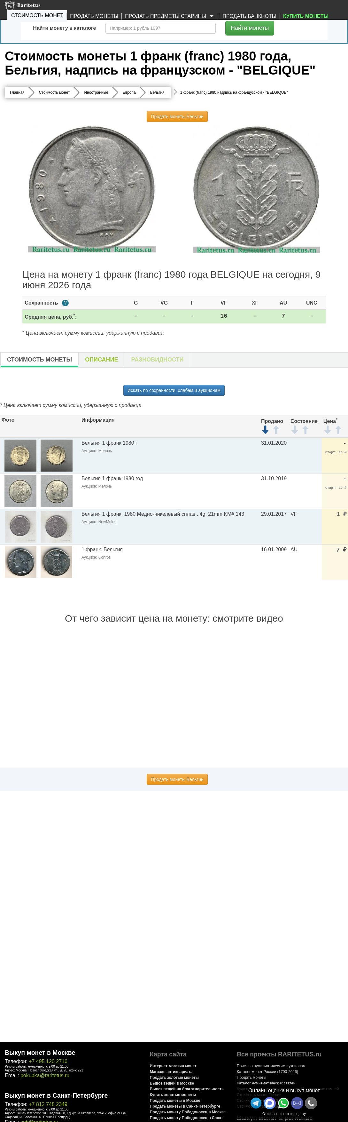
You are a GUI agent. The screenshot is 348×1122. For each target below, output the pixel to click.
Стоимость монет (37, 15)
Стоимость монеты (39, 359)
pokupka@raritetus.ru (44, 1075)
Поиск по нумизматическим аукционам (271, 1066)
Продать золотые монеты (174, 1077)
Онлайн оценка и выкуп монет (284, 1090)
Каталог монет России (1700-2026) (267, 1072)
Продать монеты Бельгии (177, 116)
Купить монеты (306, 16)
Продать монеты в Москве (175, 1100)
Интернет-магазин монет (173, 1066)
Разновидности (157, 359)
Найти (250, 28)
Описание (101, 359)
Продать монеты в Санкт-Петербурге (185, 1106)
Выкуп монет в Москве (40, 1052)
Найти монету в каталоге (64, 28)
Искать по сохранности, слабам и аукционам (174, 390)
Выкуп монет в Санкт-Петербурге (56, 1095)
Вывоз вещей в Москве (172, 1083)
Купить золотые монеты (173, 1095)
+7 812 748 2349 (48, 1104)
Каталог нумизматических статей (266, 1083)
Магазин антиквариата (171, 1072)
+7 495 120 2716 (48, 1061)
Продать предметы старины (170, 16)
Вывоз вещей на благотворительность (187, 1089)
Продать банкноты (249, 16)
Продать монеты (94, 16)
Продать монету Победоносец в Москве (188, 1112)
